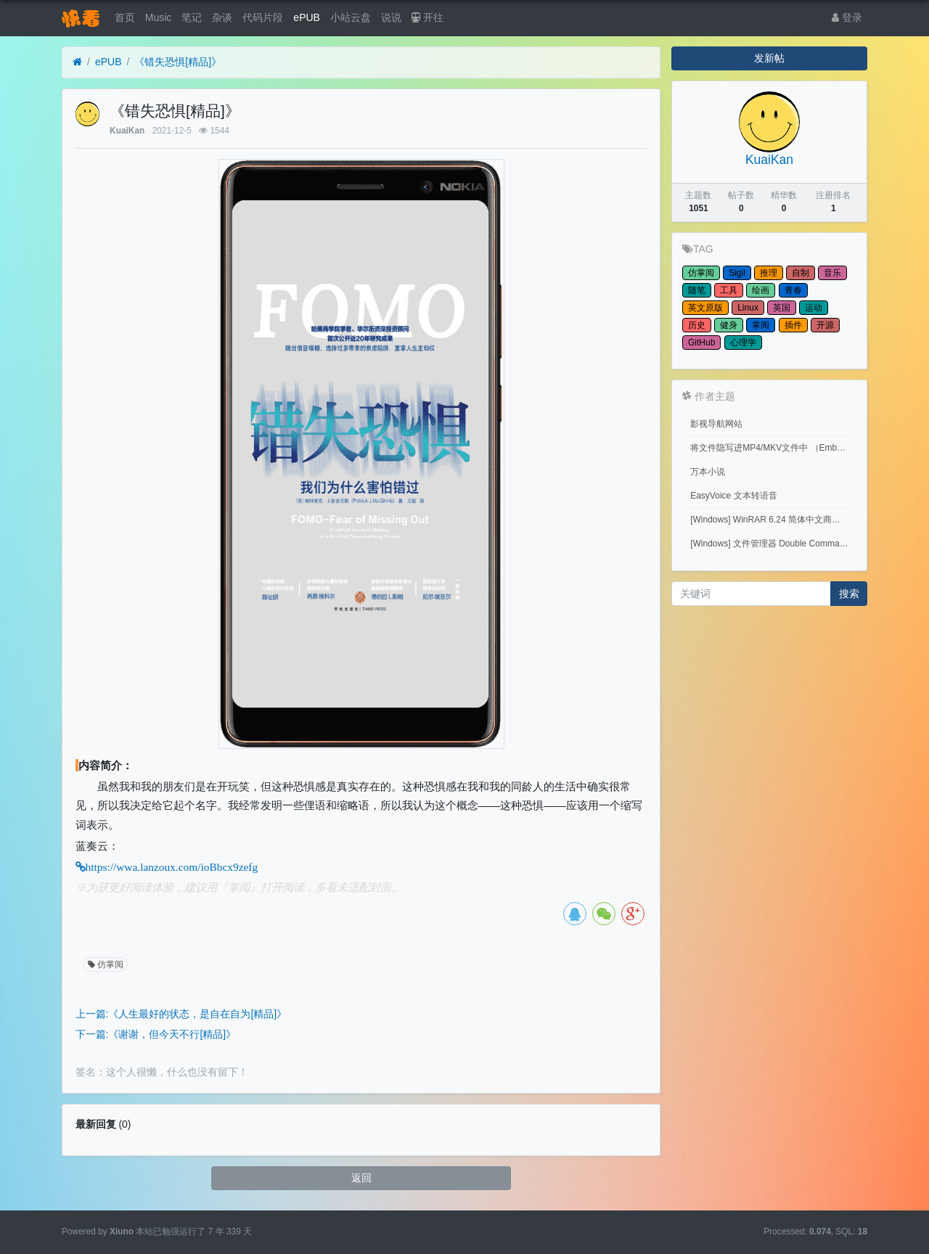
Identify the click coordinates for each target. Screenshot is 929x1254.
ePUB (306, 17)
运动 (813, 308)
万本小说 (707, 472)
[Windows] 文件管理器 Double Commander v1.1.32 (772, 543)
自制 (800, 273)
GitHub (701, 342)
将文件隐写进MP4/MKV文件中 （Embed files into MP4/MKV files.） (772, 448)
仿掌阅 (104, 964)
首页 (125, 17)
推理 (768, 273)
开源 (825, 325)
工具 (728, 290)
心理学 (743, 342)
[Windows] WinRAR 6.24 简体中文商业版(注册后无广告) (772, 520)
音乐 (832, 273)
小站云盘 (350, 17)
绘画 (760, 290)
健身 (728, 325)
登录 (847, 17)
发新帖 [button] (769, 58)
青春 (793, 290)
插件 (793, 325)
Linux (747, 308)
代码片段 (262, 17)
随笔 (696, 290)
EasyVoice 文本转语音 (733, 496)
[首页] (77, 62)
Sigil (737, 273)
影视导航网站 (716, 424)
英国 (781, 308)
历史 (696, 325)
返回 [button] (361, 1178)
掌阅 (760, 325)
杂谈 (222, 17)
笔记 (191, 17)
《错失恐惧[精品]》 (177, 61)
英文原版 (705, 308)
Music (158, 17)
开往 (427, 17)
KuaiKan (127, 131)
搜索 (849, 593)
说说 (391, 17)
